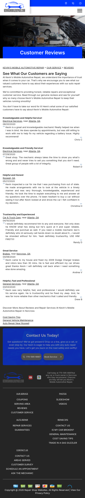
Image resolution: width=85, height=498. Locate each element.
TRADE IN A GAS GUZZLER (63, 443)
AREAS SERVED (22, 460)
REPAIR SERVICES (22, 425)
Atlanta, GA (34, 121)
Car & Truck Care (12, 217)
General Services (12, 284)
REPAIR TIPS (63, 420)
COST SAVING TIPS (63, 438)
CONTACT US (63, 425)
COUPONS (22, 399)
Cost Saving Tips (11, 317)
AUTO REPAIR (22, 420)
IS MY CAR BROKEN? (63, 430)
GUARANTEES (22, 430)
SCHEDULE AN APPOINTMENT (22, 469)
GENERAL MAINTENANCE (62, 434)
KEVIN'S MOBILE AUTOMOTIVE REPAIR (23, 67)
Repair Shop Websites (35, 490)
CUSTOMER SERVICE (22, 412)
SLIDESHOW (62, 399)
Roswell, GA (9, 178)
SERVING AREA (22, 404)
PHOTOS (62, 394)
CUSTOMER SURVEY (22, 464)
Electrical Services (12, 121)
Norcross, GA (23, 253)
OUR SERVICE (54, 67)
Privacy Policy (42, 493)
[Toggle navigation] (79, 10)
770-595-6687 (65, 375)
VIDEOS (63, 404)
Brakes (6, 253)
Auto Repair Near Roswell (16, 323)
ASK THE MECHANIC (22, 473)
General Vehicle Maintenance (18, 320)
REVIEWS (69, 67)
